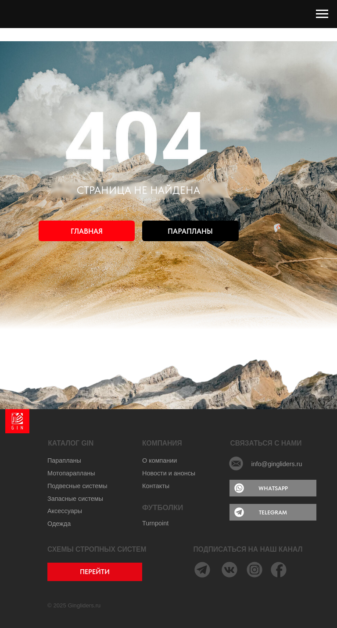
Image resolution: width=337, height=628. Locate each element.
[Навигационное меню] (322, 14)
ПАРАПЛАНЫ (190, 231)
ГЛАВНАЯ (87, 231)
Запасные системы (75, 498)
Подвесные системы (77, 485)
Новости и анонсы (168, 473)
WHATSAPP (273, 488)
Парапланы (64, 460)
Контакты (155, 485)
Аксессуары (64, 510)
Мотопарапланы (71, 473)
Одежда (59, 523)
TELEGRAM (273, 512)
